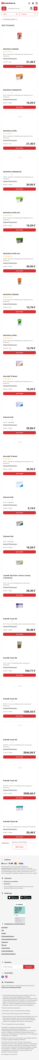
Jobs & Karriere (5, 948)
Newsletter (4, 927)
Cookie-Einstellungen (7, 951)
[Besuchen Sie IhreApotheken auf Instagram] (6, 977)
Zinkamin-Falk (8, 417)
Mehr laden (19, 847)
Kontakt (3, 933)
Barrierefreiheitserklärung (8, 954)
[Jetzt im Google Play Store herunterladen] (25, 897)
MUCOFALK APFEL (10, 131)
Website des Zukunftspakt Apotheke (11, 987)
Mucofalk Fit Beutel (10, 376)
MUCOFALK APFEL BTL (11, 213)
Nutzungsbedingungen (7, 936)
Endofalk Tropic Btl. (10, 619)
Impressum (4, 942)
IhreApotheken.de (6, 868)
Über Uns (3, 945)
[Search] (36, 8)
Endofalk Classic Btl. (10, 821)
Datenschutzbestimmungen (9, 939)
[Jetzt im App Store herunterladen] (13, 897)
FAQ (2, 930)
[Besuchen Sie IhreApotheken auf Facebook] (2, 977)
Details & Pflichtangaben (10, 58)
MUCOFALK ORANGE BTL (12, 90)
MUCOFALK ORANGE (11, 49)
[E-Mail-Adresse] (12, 967)
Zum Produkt (19, 66)
